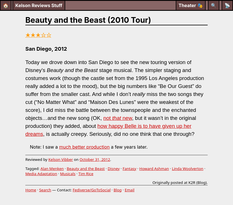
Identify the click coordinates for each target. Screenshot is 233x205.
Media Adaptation (41, 173)
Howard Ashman (154, 168)
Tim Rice (85, 173)
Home (30, 189)
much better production (84, 147)
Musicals (67, 173)
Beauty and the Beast (86, 168)
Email (129, 189)
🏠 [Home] (6, 5)
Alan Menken (52, 168)
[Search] (213, 5)
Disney (114, 168)
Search (45, 189)
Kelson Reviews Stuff (38, 5)
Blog (118, 189)
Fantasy (129, 168)
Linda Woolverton (187, 168)
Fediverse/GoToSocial (92, 189)
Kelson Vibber (60, 159)
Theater (191, 5)
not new (117, 118)
